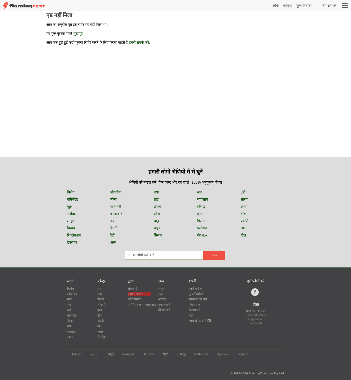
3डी (243, 192)
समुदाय (162, 288)
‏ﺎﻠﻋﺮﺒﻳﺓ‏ (93, 354)
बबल (100, 331)
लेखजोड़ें (132, 288)
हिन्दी (163, 354)
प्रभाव (157, 206)
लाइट (70, 221)
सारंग (244, 199)
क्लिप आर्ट (164, 310)
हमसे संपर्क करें (139, 42)
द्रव (112, 221)
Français (126, 354)
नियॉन (71, 228)
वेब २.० (202, 235)
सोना (157, 214)
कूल (69, 206)
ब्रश (99, 326)
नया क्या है (164, 304)
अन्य (113, 242)
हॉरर (244, 214)
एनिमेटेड (72, 199)
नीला (113, 199)
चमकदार (116, 214)
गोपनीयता (194, 304)
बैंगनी (113, 228)
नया (156, 192)
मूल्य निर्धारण (304, 5)
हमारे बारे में (195, 288)
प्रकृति (244, 221)
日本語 (179, 354)
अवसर (162, 299)
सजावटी (115, 206)
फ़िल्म (201, 221)
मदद (160, 294)
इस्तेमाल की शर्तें (197, 299)
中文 (109, 354)
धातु (156, 221)
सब (199, 192)
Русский (220, 354)
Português (199, 354)
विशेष (71, 192)
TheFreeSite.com (256, 311)
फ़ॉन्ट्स (287, 5)
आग (243, 206)
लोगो (276, 5)
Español (240, 354)
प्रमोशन (202, 228)
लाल (243, 228)
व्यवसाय (202, 199)
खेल (243, 235)
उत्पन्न (214, 255)
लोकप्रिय (115, 192)
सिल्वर (158, 235)
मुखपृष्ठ (78, 33)
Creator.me (135, 294)
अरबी (100, 321)
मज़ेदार (72, 214)
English (75, 354)
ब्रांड (156, 199)
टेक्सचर (72, 242)
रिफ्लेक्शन (74, 235)
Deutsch (146, 354)
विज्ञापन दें (194, 310)
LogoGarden (255, 319)
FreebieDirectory (256, 315)
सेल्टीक (101, 337)
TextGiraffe (255, 323)
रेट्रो (112, 235)
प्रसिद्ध (201, 206)
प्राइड (157, 228)
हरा (199, 214)
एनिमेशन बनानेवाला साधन (139, 304)
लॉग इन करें (329, 5)
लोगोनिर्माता (134, 299)
